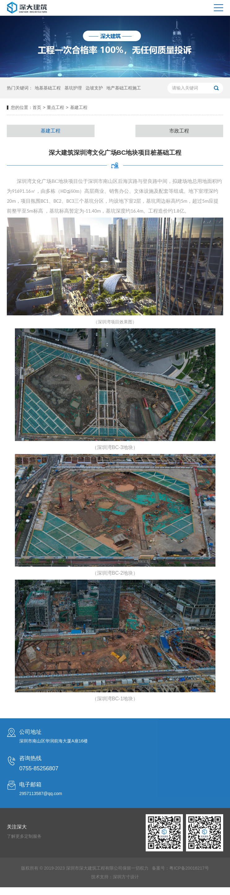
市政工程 (179, 133)
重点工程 (55, 107)
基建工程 (50, 132)
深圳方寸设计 (126, 886)
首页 (37, 107)
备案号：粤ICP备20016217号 (180, 878)
